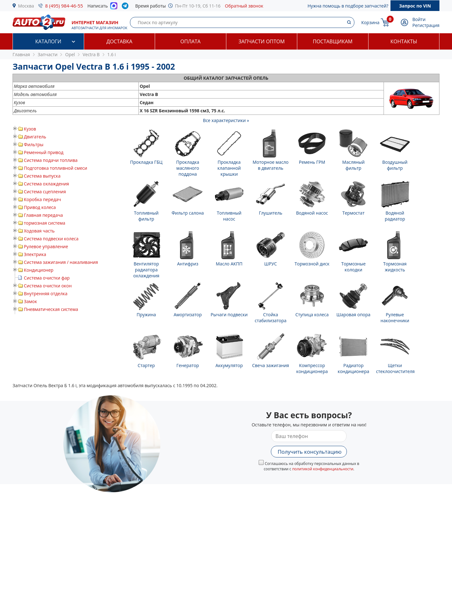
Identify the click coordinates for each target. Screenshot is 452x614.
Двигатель (35, 137)
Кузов (30, 129)
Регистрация (425, 25)
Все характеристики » (226, 120)
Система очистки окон (48, 286)
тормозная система (44, 223)
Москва (26, 6)
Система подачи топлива (51, 160)
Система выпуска (42, 176)
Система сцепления (45, 192)
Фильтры (33, 144)
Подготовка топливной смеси (55, 168)
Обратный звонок (244, 6)
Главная (21, 54)
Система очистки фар (47, 278)
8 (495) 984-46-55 (64, 6)
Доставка (119, 41)
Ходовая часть (39, 231)
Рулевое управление (46, 246)
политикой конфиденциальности (322, 469)
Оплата (190, 41)
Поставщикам (332, 41)
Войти (419, 19)
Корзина (370, 22)
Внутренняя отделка (45, 293)
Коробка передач (42, 199)
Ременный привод (43, 152)
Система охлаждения (46, 184)
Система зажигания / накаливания (61, 262)
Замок (30, 301)
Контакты (403, 41)
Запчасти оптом (262, 41)
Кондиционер (38, 270)
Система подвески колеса (51, 239)
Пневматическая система (51, 309)
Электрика (35, 254)
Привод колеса (40, 207)
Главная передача (43, 215)
